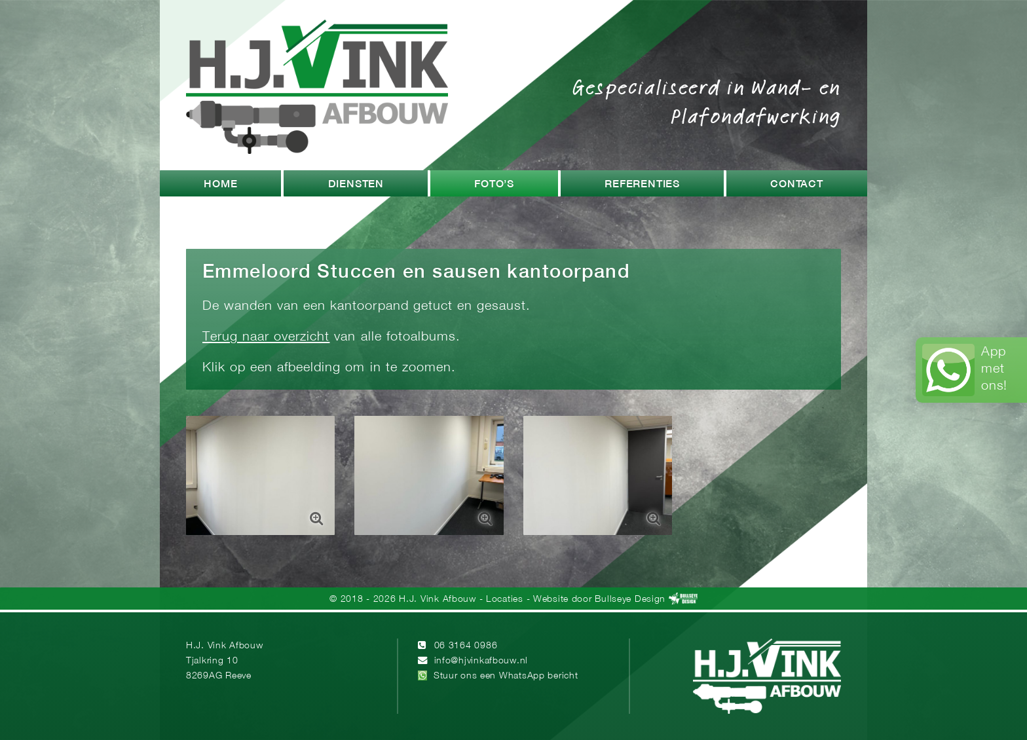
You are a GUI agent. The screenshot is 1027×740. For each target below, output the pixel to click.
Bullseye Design (630, 599)
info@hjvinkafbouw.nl (481, 661)
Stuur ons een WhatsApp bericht (506, 676)
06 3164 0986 (466, 646)
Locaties (504, 599)
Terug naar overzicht (265, 337)
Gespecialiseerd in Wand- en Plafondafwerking (706, 101)
